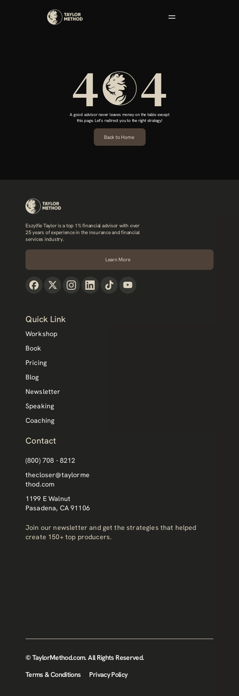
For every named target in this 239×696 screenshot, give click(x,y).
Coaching (39, 420)
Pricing (36, 362)
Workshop (41, 333)
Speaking (39, 406)
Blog (32, 377)
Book (33, 348)
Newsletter (43, 391)
